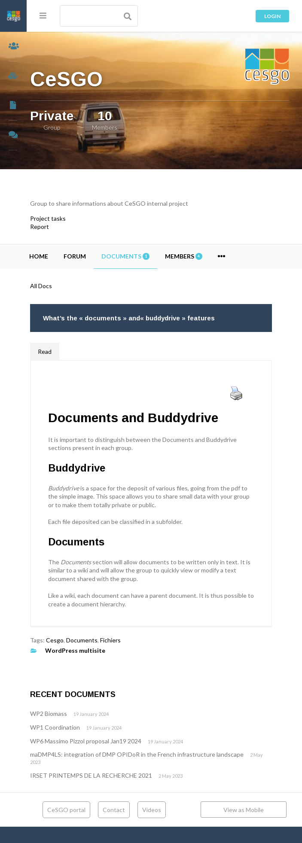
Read (71, 351)
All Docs (68, 285)
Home (65, 256)
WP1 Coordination (82, 727)
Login (272, 16)
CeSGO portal (80, 809)
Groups (13, 76)
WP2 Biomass (75, 713)
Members (13, 46)
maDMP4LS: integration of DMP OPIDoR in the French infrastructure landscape (163, 754)
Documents (13, 106)
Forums (13, 135)
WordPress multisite (102, 650)
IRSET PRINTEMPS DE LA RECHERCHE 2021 (118, 775)
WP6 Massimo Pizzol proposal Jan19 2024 (112, 741)
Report (66, 226)
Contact (128, 809)
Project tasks (74, 218)
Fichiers (137, 640)
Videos (165, 809)
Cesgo (81, 640)
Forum (101, 256)
